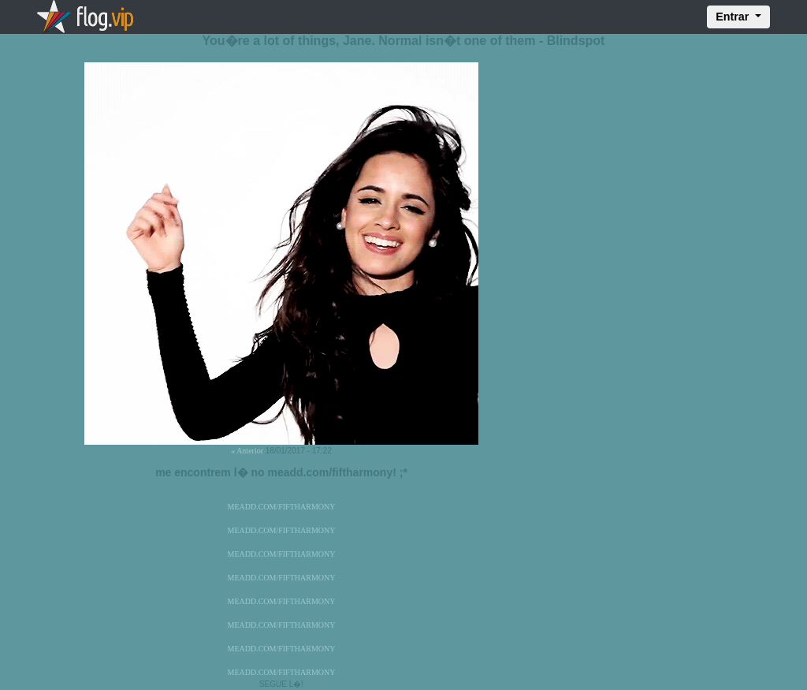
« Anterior (247, 450)
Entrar (734, 16)
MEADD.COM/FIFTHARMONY (282, 506)
